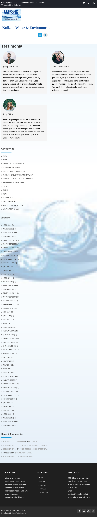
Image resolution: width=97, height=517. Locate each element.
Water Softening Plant (13, 205)
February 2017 (9, 331)
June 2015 (7, 406)
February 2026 (9, 232)
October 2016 (9, 346)
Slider (5, 190)
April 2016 (7, 368)
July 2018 (6, 266)
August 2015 (8, 399)
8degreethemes (9, 445)
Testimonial (8, 197)
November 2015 (9, 387)
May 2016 (6, 365)
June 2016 (7, 361)
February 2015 (9, 421)
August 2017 (8, 308)
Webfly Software (19, 513)
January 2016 (8, 380)
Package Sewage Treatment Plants (18, 179)
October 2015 (9, 391)
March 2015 (8, 418)
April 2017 (7, 323)
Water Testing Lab (11, 209)
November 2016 (9, 342)
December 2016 (9, 338)
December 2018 (9, 248)
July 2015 (6, 403)
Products (43, 485)
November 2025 (9, 244)
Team (5, 194)
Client (5, 160)
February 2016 (9, 376)
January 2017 (8, 335)
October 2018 (9, 255)
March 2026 (8, 229)
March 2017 (8, 327)
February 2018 (9, 285)
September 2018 (9, 259)
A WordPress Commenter (14, 441)
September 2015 (9, 395)
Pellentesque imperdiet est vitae (33, 445)
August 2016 (8, 353)
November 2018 (9, 251)
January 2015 (8, 425)
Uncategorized (9, 201)
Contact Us (43, 493)
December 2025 (9, 240)
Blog (5, 156)
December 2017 (9, 293)
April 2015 (7, 414)
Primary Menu (40, 35)
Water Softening (24, 453)
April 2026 (7, 225)
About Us (42, 481)
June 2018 (7, 270)
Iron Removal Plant (11, 167)
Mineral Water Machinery (14, 171)
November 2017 (9, 297)
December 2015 (9, 384)
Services (42, 489)
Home (41, 477)
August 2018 (8, 263)
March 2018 (8, 282)
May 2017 (6, 319)
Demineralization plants (13, 163)
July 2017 (6, 312)
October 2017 (9, 300)
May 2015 (6, 410)
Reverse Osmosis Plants (13, 182)
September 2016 (9, 350)
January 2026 (8, 236)
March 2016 (8, 372)
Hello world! (33, 441)
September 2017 (9, 304)
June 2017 (7, 316)
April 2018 (7, 278)
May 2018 (6, 274)
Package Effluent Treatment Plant (18, 175)
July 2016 (6, 357)
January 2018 (8, 289)
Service (6, 186)
